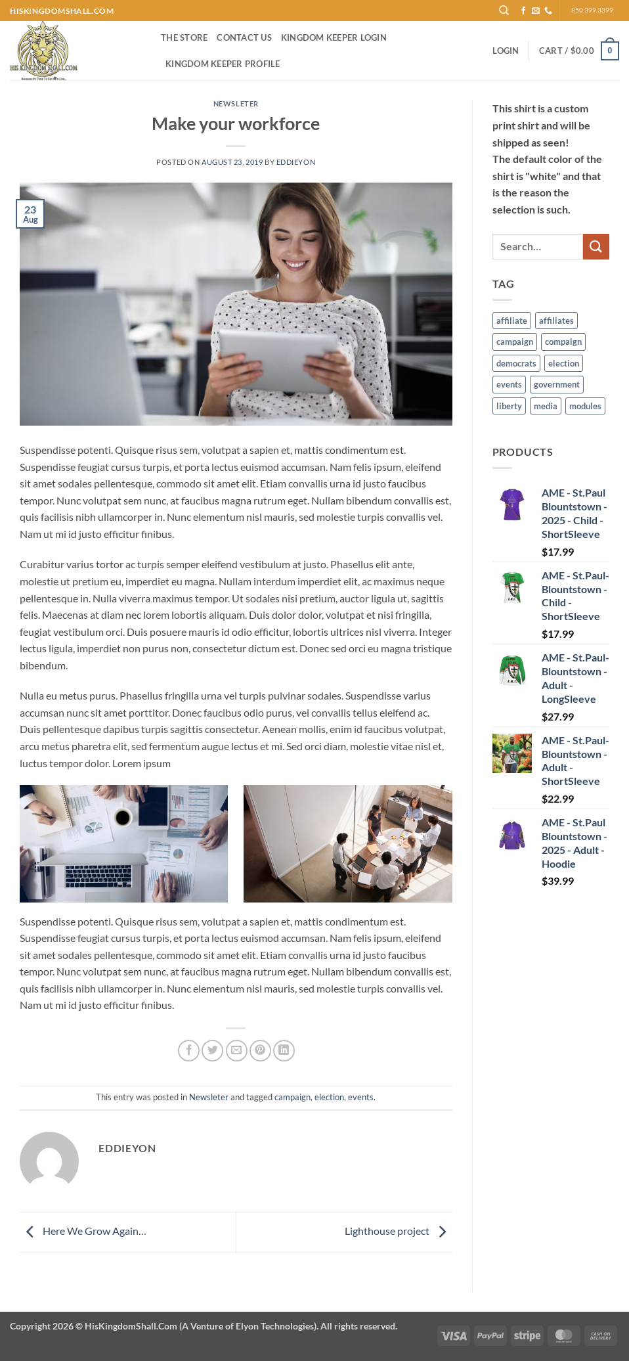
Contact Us (244, 37)
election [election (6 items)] (563, 363)
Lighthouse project (398, 1230)
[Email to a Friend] (237, 1050)
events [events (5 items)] (509, 384)
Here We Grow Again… (83, 1230)
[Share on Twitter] (212, 1050)
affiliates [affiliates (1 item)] (556, 320)
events (361, 1097)
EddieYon (295, 162)
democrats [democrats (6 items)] (516, 363)
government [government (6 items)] (557, 384)
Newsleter (236, 103)
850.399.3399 (592, 10)
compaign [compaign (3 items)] (563, 341)
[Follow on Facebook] (523, 11)
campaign (292, 1097)
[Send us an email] (536, 11)
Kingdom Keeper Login (334, 37)
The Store (184, 37)
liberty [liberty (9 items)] (509, 406)
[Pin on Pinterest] (260, 1050)
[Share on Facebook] (189, 1050)
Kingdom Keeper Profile (222, 63)
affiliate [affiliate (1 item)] (511, 320)
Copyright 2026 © (203, 1325)
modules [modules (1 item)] (585, 406)
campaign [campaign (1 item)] (514, 341)
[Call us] (548, 11)
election (329, 1097)
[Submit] (596, 246)
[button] (505, 50)
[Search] (504, 10)
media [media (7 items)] (545, 406)
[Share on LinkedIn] (284, 1050)
